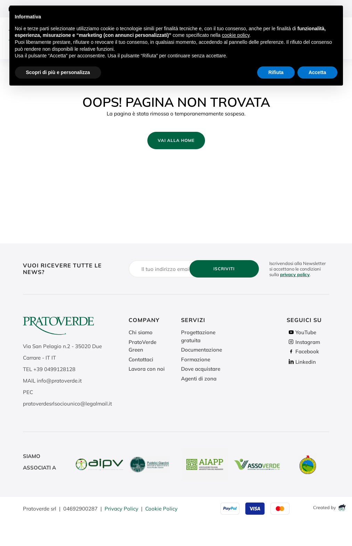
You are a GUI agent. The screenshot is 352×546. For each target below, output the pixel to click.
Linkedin (301, 362)
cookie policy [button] (235, 35)
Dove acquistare (200, 369)
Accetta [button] (317, 72)
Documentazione (201, 349)
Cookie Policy (161, 508)
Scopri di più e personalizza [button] (58, 72)
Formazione (195, 359)
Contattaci (141, 359)
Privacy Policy (121, 508)
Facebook (303, 351)
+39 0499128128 (54, 369)
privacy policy (295, 274)
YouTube (301, 332)
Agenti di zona (198, 378)
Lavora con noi (147, 369)
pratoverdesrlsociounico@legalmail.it (67, 403)
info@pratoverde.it (59, 380)
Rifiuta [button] (276, 72)
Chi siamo (141, 332)
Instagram (303, 342)
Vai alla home (176, 140)
